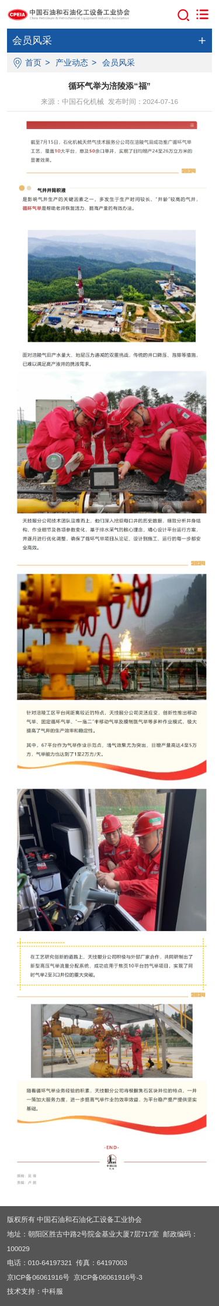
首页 (33, 62)
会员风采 (118, 62)
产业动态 (71, 62)
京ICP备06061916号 (38, 1277)
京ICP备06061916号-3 (108, 1277)
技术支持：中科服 (35, 1291)
